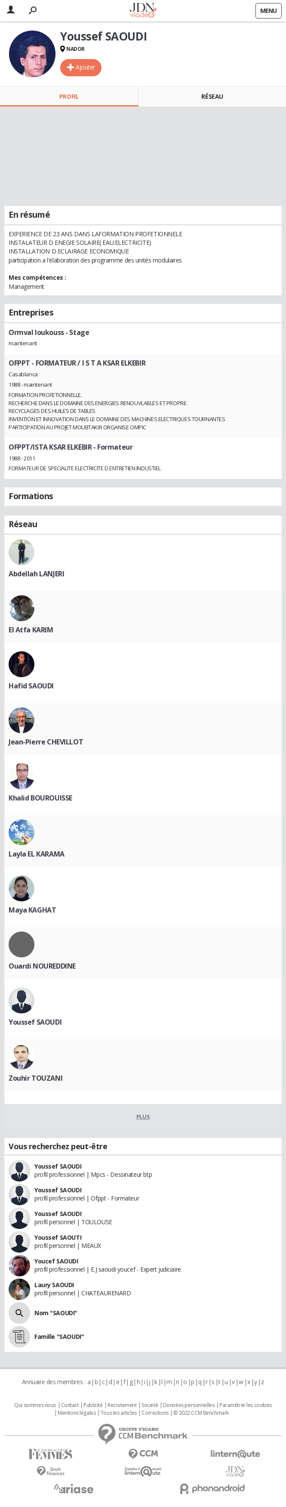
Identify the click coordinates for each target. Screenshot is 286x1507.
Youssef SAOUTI (57, 1237)
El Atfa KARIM (31, 630)
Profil (69, 96)
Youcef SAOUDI (56, 1261)
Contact (70, 1405)
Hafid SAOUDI (31, 686)
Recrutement (122, 1405)
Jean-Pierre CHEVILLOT (46, 742)
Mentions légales (76, 1413)
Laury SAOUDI (54, 1285)
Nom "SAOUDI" (55, 1313)
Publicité (92, 1405)
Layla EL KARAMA (37, 854)
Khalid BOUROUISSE (40, 798)
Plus (143, 1116)
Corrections (154, 1413)
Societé (149, 1405)
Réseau (212, 96)
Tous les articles (119, 1413)
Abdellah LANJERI (36, 573)
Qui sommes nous (35, 1405)
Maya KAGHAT (32, 910)
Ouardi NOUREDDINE (42, 966)
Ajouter (85, 67)
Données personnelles (189, 1405)
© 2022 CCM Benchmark (201, 1413)
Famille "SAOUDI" (59, 1336)
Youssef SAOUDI (35, 1022)
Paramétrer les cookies (245, 1405)
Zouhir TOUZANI (35, 1078)
